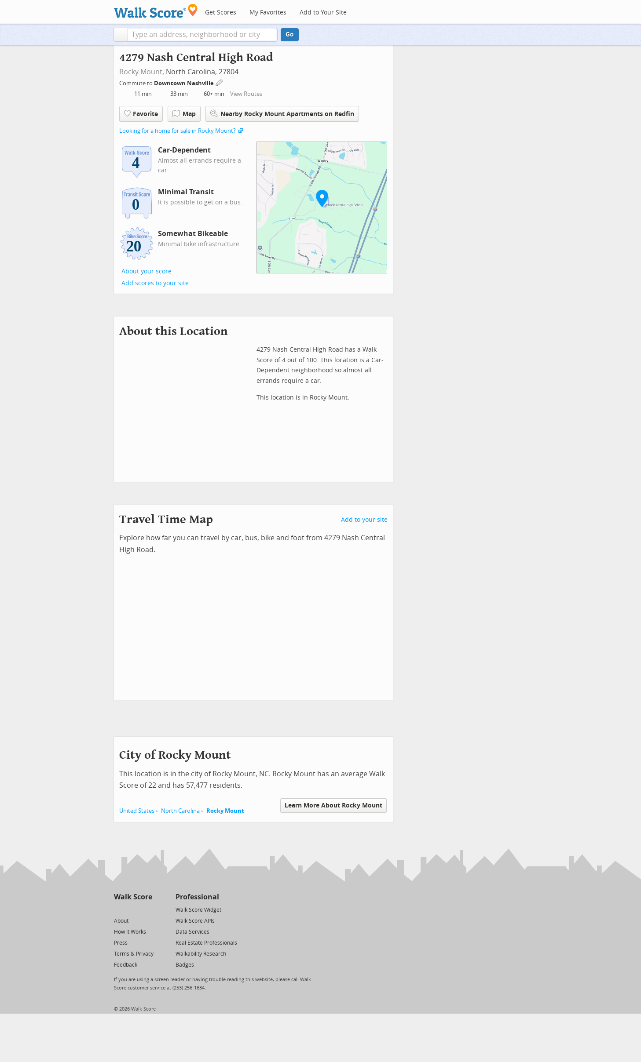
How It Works (130, 932)
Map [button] (184, 114)
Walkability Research (201, 954)
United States (136, 810)
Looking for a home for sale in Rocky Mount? (177, 130)
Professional (197, 897)
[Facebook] (133, 909)
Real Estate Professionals (206, 943)
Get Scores (220, 12)
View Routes (246, 94)
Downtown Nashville (184, 83)
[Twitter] (119, 909)
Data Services (192, 932)
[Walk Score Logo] (156, 11)
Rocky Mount (140, 72)
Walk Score (133, 897)
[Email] (146, 909)
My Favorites (267, 12)
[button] (121, 35)
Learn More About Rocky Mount (333, 805)
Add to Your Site (323, 12)
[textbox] (203, 35)
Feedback (125, 965)
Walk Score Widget (198, 910)
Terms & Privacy (134, 954)
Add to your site (364, 520)
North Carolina (180, 810)
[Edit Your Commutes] (219, 82)
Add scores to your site (155, 283)
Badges (185, 965)
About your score (146, 271)
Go (290, 34)
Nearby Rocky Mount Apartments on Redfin (282, 113)
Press (121, 943)
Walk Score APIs (195, 921)
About (121, 921)
